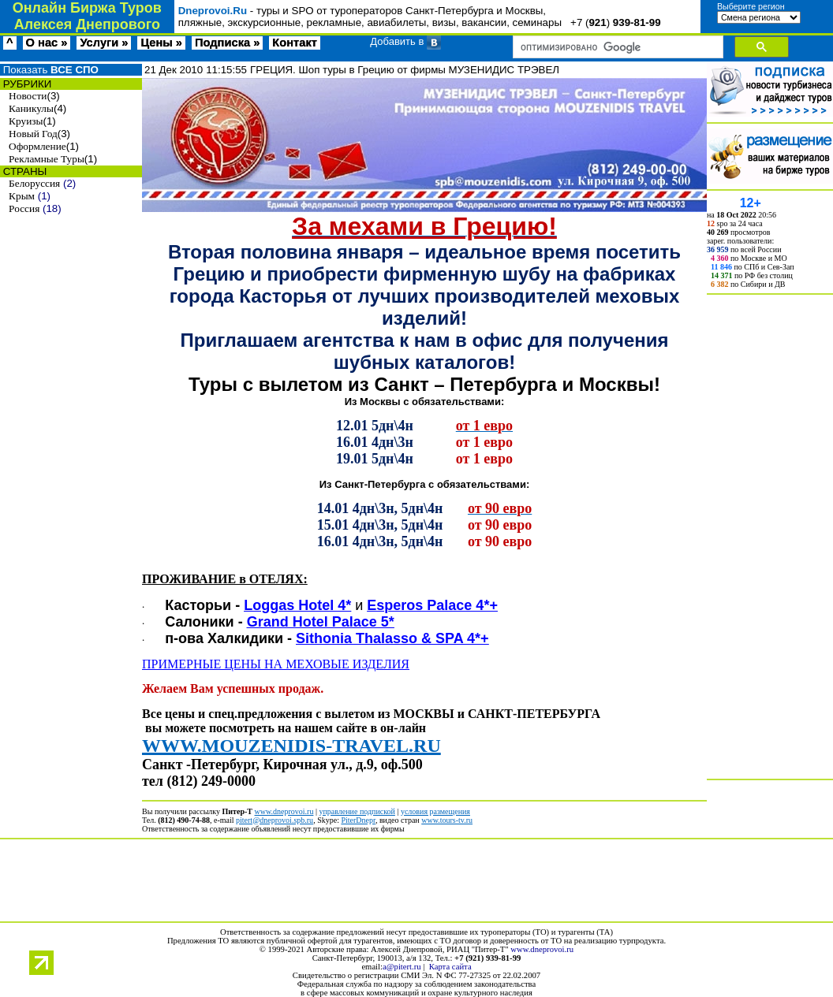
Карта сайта (450, 966)
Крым (22, 196)
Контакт (294, 42)
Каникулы (31, 108)
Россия (24, 208)
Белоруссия (34, 183)
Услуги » (104, 42)
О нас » (47, 42)
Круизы (26, 121)
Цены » (161, 42)
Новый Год (33, 134)
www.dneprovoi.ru (541, 949)
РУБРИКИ (25, 84)
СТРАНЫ (23, 171)
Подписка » (227, 42)
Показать (49, 70)
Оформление (37, 146)
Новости (28, 96)
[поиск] (616, 47)
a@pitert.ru (402, 966)
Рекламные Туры (46, 159)
